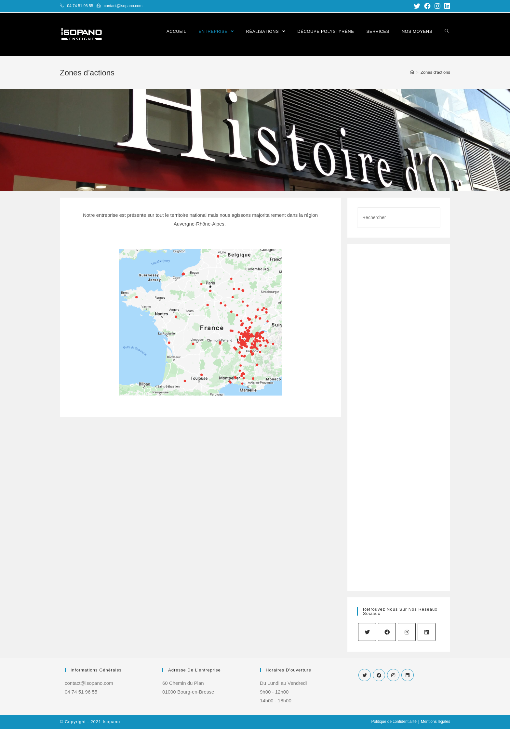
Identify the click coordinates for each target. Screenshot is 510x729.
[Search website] (446, 31)
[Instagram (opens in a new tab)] (437, 6)
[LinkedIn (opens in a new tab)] (446, 6)
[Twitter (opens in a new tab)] (417, 6)
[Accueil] (412, 72)
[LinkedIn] (427, 632)
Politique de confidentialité (393, 721)
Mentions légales (435, 721)
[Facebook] (387, 632)
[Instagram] (407, 632)
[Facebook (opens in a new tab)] (427, 6)
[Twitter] (367, 632)
